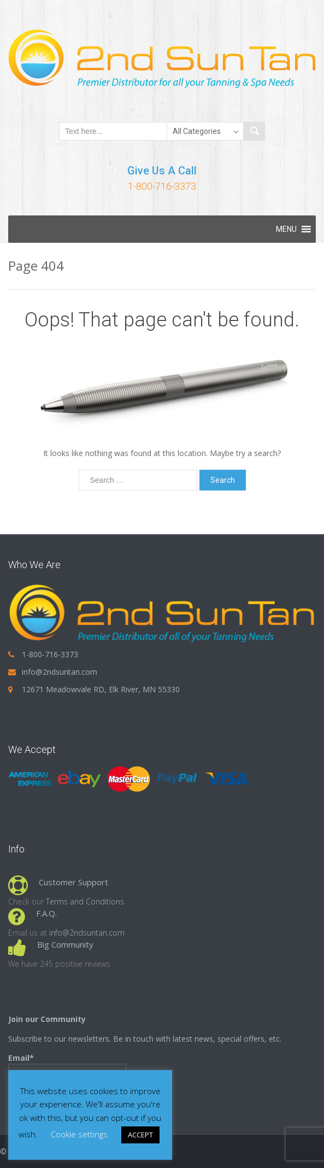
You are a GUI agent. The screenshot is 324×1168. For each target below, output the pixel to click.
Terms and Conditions (85, 901)
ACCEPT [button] (140, 1135)
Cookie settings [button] (79, 1134)
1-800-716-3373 (162, 186)
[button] (286, 229)
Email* (67, 1068)
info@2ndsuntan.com (59, 672)
